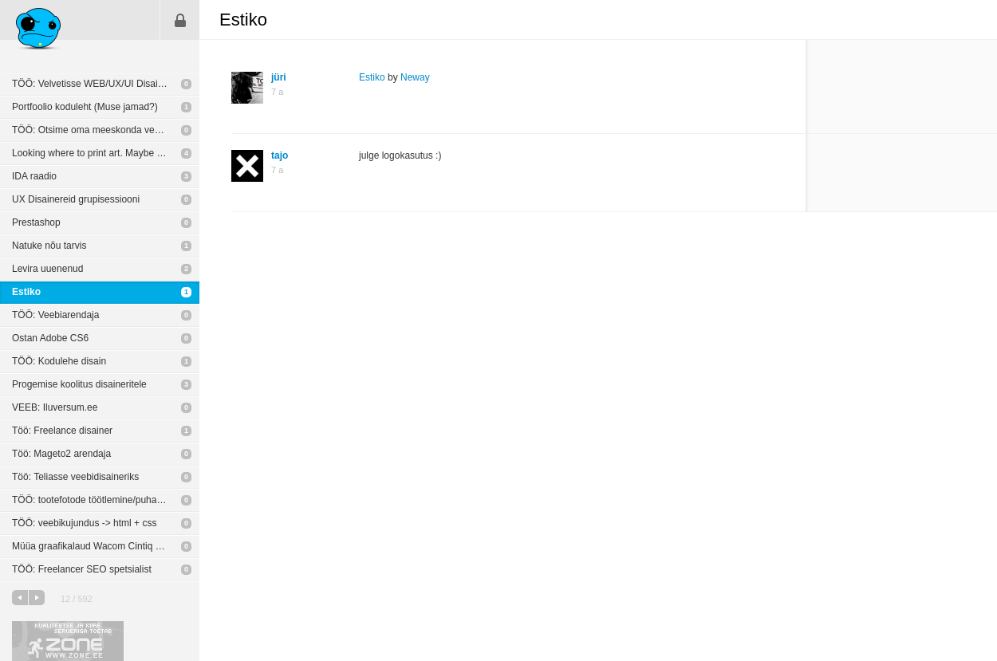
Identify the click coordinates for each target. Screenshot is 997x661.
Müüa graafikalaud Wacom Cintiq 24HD (95, 546)
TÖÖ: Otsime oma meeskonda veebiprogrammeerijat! (105, 130)
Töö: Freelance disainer (62, 430)
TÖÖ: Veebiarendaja (55, 315)
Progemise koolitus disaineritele (79, 384)
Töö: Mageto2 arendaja (61, 453)
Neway (415, 77)
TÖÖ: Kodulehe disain (59, 361)
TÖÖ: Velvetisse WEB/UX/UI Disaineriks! (99, 83)
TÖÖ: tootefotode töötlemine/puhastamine (101, 500)
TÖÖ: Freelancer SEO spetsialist (82, 569)
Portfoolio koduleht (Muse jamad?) (85, 106)
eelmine (20, 597)
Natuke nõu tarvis (49, 245)
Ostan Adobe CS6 (50, 338)
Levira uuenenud (47, 268)
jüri (278, 77)
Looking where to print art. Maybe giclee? (99, 153)
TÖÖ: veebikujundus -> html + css (84, 523)
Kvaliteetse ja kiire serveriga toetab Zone (68, 641)
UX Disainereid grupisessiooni (76, 199)
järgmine (37, 597)
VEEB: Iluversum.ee (54, 407)
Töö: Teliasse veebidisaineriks (75, 476)
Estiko (26, 291)
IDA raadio (34, 176)
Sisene (180, 20)
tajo (279, 155)
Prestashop (36, 222)
